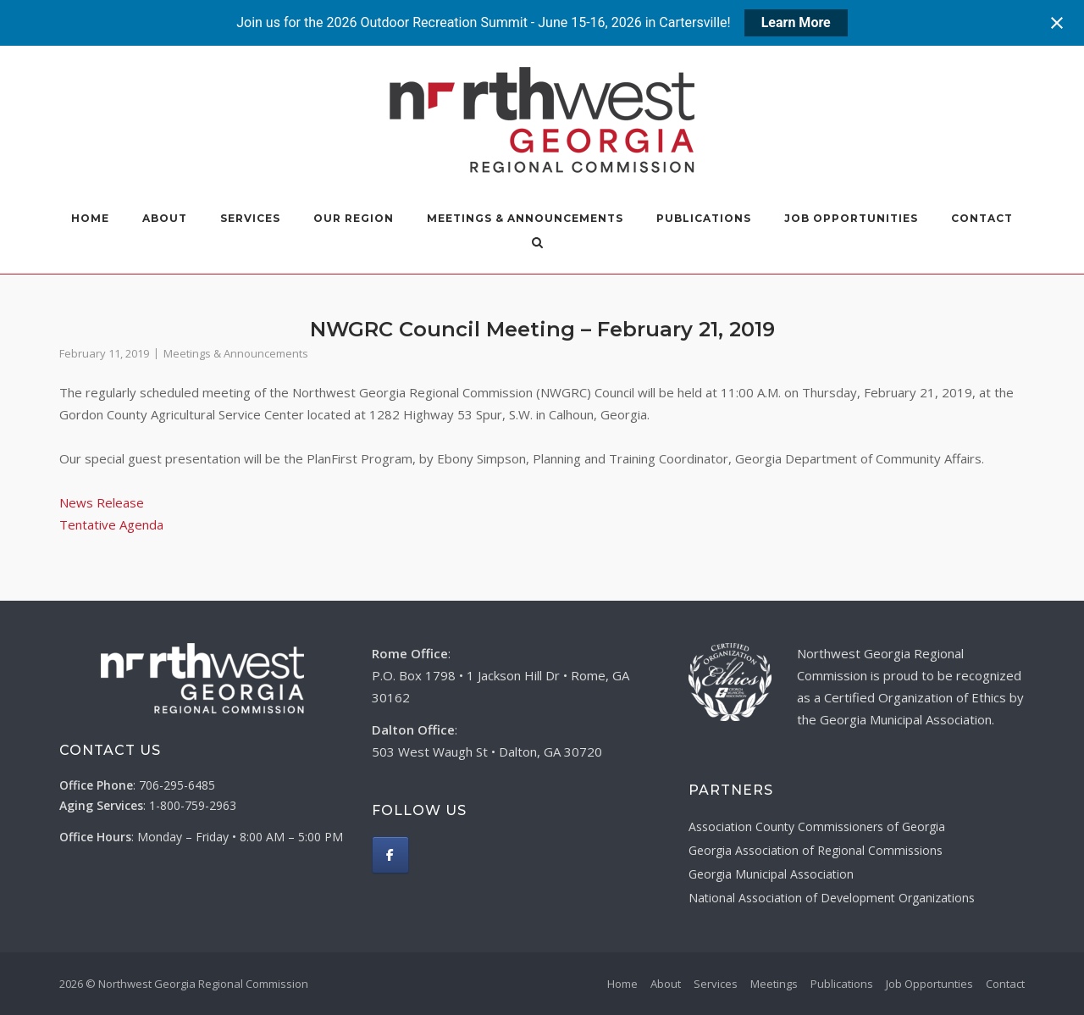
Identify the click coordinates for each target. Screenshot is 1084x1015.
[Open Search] (557, 244)
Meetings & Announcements (525, 218)
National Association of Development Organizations (832, 898)
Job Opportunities (851, 218)
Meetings (774, 983)
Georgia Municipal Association (771, 874)
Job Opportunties (929, 983)
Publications (703, 218)
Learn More (796, 22)
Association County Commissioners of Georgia (817, 826)
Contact (982, 218)
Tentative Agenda (111, 524)
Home (90, 218)
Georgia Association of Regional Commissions (816, 850)
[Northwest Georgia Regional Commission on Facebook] (390, 855)
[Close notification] (1057, 23)
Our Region (353, 218)
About (164, 218)
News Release (101, 502)
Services (250, 218)
